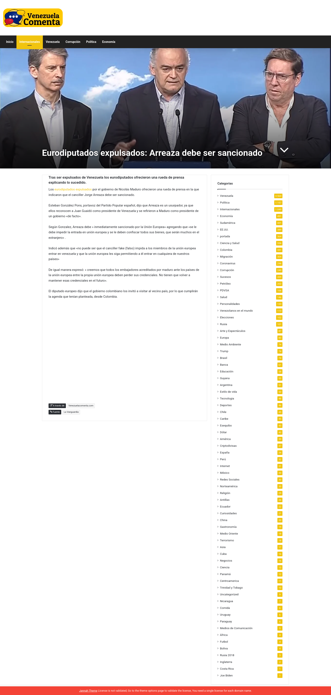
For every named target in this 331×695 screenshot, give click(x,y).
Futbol (224, 641)
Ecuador (225, 506)
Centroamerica (229, 580)
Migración (226, 256)
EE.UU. (224, 229)
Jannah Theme (88, 690)
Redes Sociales (229, 479)
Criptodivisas (228, 445)
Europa (224, 337)
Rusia (223, 324)
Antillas (224, 499)
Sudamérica (227, 222)
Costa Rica (227, 668)
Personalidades (230, 303)
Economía (108, 41)
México (224, 472)
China (223, 520)
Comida (225, 607)
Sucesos (225, 276)
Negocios (226, 560)
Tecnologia (227, 398)
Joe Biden (226, 675)
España (224, 452)
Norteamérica (228, 486)
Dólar (223, 432)
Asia (223, 547)
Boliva (224, 648)
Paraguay (226, 621)
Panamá (225, 574)
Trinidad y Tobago (231, 587)
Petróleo (225, 283)
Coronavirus (227, 263)
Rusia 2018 (227, 655)
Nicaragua (226, 601)
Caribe (224, 418)
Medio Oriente (229, 533)
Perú (223, 459)
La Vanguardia (71, 412)
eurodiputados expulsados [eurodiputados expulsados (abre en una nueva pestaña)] (73, 189)
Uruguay (225, 614)
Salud (223, 297)
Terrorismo (227, 540)
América (225, 439)
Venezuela (53, 41)
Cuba (223, 553)
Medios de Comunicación (236, 628)
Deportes (226, 405)
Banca (224, 364)
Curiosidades (228, 513)
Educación (226, 371)
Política (91, 41)
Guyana (225, 378)
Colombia (226, 249)
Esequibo (226, 425)
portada (225, 236)
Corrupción (73, 41)
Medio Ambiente (230, 344)
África (224, 635)
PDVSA (224, 290)
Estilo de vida (228, 391)
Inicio (10, 41)
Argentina (226, 385)
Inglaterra (226, 662)
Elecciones (227, 317)
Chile (223, 412)
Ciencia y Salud (229, 243)
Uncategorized (229, 594)
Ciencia (224, 567)
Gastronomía (228, 526)
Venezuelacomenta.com (80, 405)
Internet (225, 466)
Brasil (223, 358)
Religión (225, 493)
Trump (224, 351)
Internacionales (29, 41)
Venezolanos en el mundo (236, 310)
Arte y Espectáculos (232, 331)
